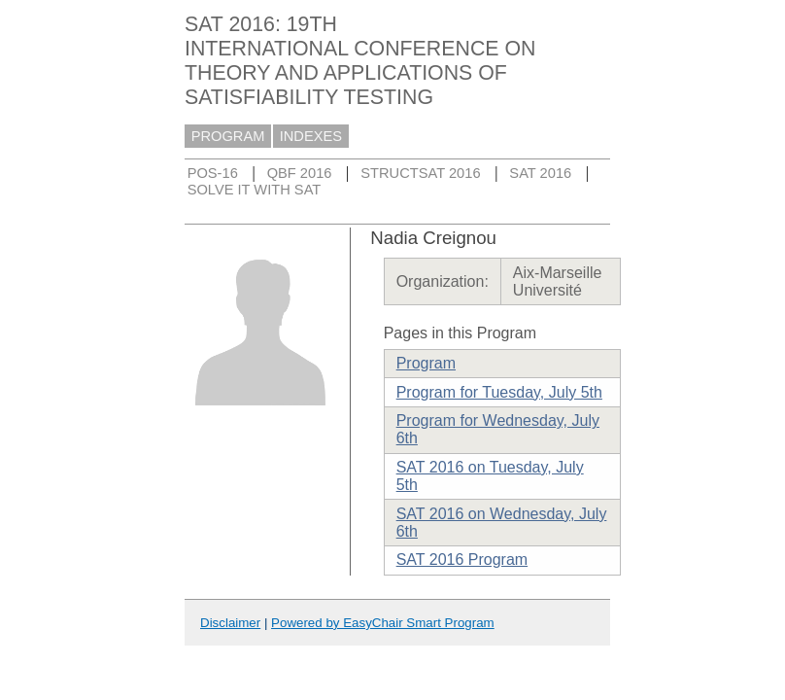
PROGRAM (228, 136)
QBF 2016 (299, 173)
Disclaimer (230, 622)
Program (426, 363)
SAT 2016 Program (462, 559)
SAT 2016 (540, 173)
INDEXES (311, 136)
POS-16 (213, 173)
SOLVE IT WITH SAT (255, 189)
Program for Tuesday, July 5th (499, 392)
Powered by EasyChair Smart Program (383, 622)
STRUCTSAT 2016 (420, 173)
